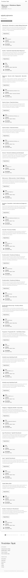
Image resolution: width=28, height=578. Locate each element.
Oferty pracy (3, 560)
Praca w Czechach (4, 552)
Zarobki (2, 565)
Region (2, 563)
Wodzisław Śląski (4, 8)
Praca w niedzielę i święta (5, 553)
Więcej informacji (6, 33)
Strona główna (3, 558)
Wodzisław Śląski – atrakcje (5, 550)
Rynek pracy (3, 562)
